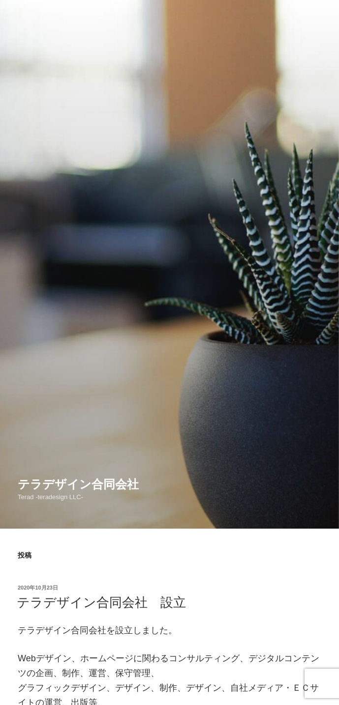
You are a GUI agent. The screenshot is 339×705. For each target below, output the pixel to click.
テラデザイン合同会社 (78, 484)
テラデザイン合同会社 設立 (101, 602)
